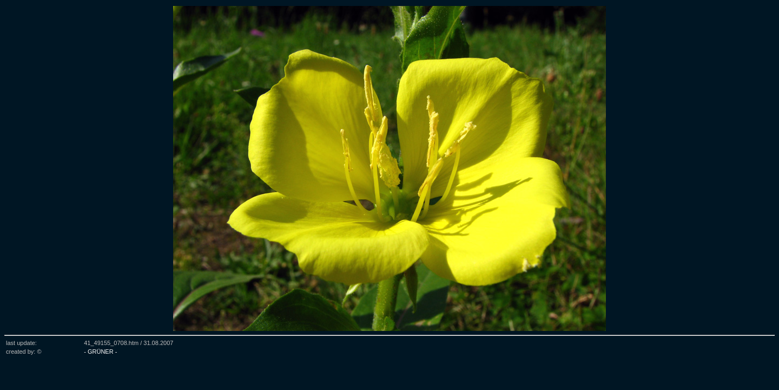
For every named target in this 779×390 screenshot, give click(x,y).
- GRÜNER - (100, 351)
